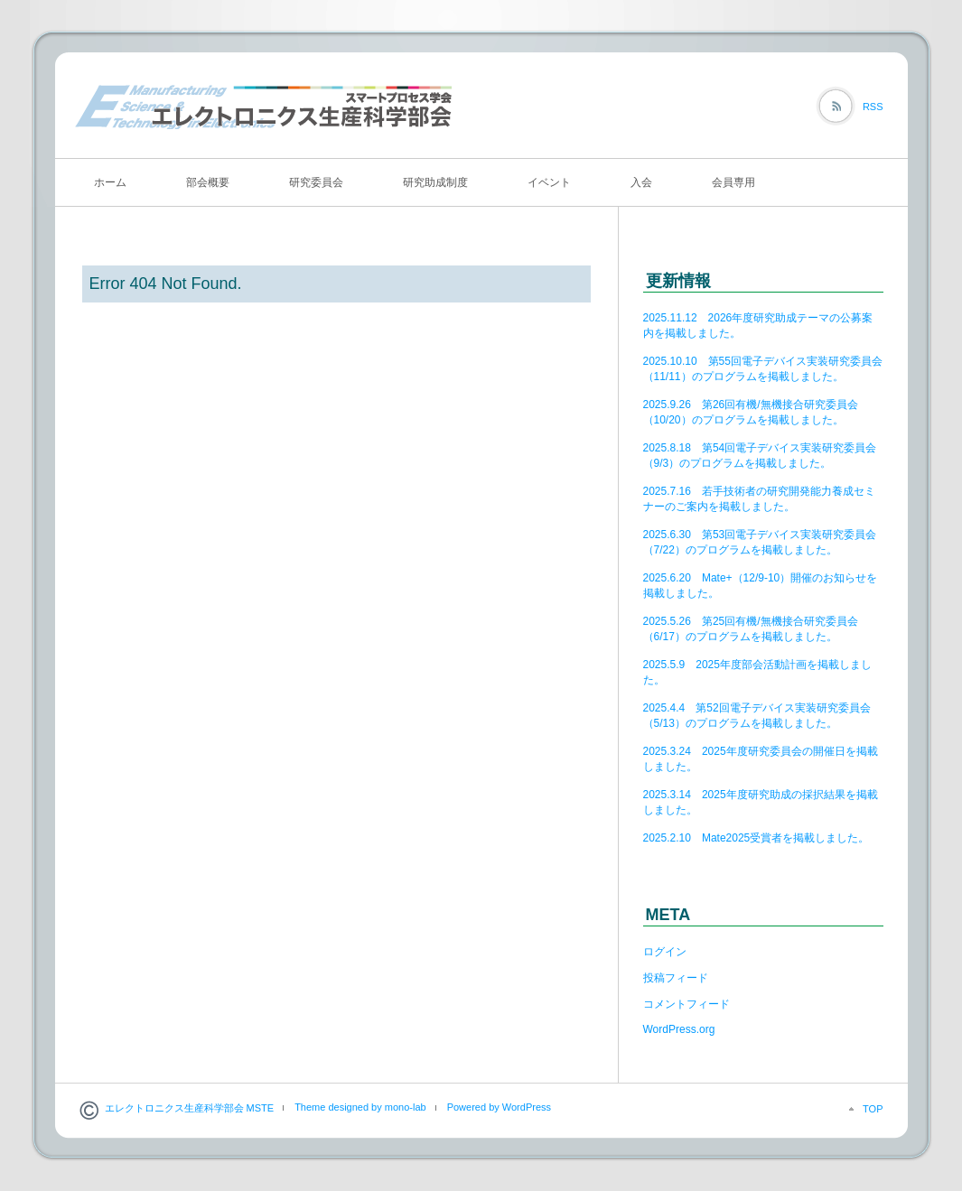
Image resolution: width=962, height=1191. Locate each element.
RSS (873, 106)
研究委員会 (316, 182)
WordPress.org (679, 1029)
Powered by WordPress (499, 1107)
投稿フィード (675, 978)
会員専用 (733, 182)
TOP (873, 1108)
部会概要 (207, 182)
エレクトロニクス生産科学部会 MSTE (190, 1108)
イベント (549, 182)
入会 (641, 182)
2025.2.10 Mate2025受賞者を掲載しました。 (756, 838)
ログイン (664, 951)
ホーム (110, 182)
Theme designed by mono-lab (360, 1107)
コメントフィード (686, 1004)
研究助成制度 (435, 182)
